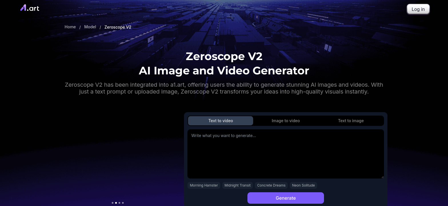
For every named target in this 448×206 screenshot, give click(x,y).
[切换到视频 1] (112, 203)
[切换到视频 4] (123, 203)
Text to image (351, 120)
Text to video (220, 120)
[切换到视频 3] (119, 203)
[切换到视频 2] (116, 203)
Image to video (286, 120)
